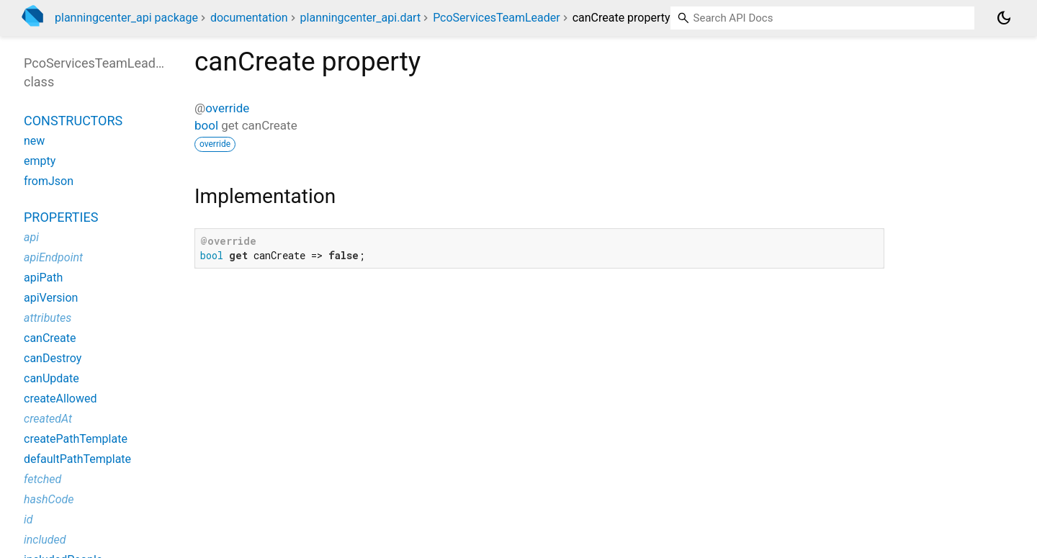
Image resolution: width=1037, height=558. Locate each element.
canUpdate (51, 378)
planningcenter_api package (126, 17)
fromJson (48, 181)
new (34, 141)
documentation (249, 17)
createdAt (48, 419)
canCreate (50, 338)
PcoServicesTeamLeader (496, 17)
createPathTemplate (75, 439)
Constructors (73, 120)
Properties (61, 217)
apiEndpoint (53, 257)
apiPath (43, 277)
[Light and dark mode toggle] (1003, 18)
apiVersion (51, 298)
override (227, 108)
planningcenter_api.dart (360, 17)
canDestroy (52, 358)
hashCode (48, 499)
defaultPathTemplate (77, 459)
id (28, 519)
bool (206, 125)
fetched (42, 479)
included (45, 539)
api (31, 237)
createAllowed (60, 398)
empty (39, 161)
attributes (47, 318)
